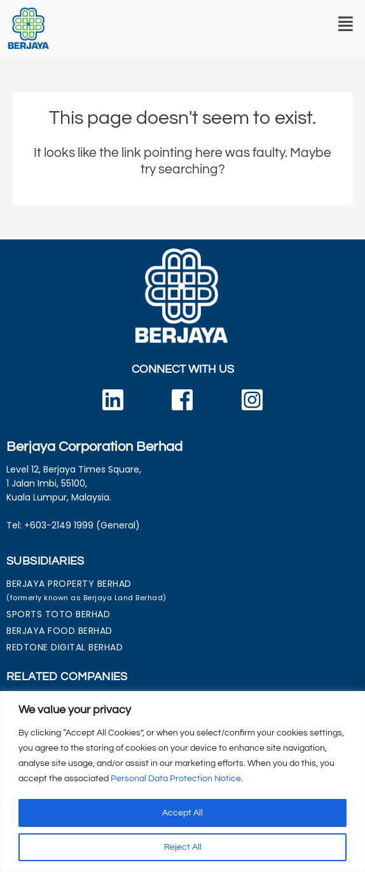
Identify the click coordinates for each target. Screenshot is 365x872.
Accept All (182, 812)
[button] (346, 24)
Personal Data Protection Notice (176, 778)
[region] (182, 781)
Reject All (183, 847)
